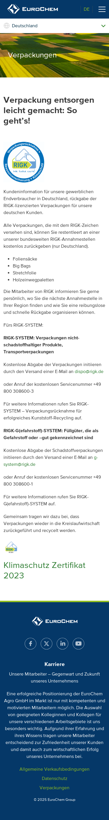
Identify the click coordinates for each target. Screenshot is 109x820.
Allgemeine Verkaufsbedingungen (54, 769)
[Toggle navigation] (102, 9)
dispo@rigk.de (89, 371)
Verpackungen (54, 788)
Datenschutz (54, 778)
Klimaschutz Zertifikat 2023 (44, 570)
